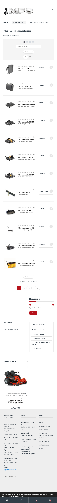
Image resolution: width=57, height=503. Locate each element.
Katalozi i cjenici (43, 430)
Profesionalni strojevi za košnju (13, 395)
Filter (33, 313)
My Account (7, 500)
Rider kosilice (36, 349)
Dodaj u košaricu (51, 68)
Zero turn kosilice (38, 334)
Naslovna (41, 422)
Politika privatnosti (44, 445)
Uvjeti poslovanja (44, 441)
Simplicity (21, 398)
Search (21, 500)
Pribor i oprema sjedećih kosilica (26, 102)
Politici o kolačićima (16, 496)
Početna (5, 22)
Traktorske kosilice (18, 22)
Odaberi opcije (51, 191)
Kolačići (41, 448)
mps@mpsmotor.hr (10, 470)
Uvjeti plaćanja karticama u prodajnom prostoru (46, 435)
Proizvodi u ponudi (44, 426)
